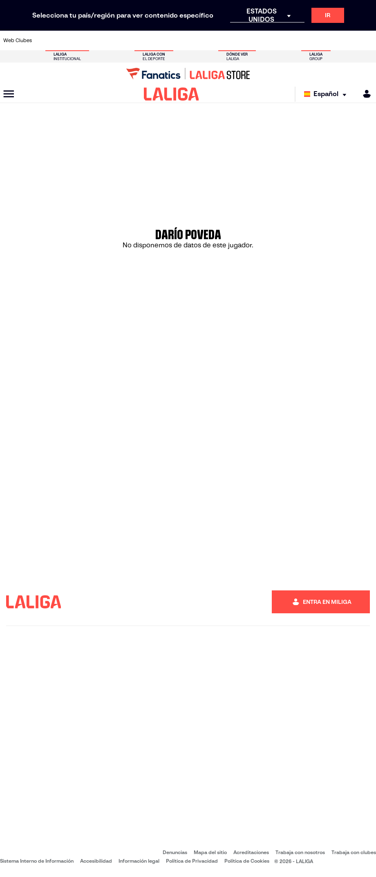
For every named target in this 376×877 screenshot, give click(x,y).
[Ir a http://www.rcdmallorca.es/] (247, 40)
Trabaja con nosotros (300, 852)
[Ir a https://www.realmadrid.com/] (281, 40)
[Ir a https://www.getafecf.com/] (145, 40)
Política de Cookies (246, 861)
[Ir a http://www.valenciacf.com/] (349, 40)
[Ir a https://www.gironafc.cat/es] (162, 40)
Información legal (139, 861)
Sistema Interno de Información (37, 861)
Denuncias (175, 852)
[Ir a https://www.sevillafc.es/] (332, 40)
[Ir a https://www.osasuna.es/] (77, 40)
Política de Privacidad (192, 861)
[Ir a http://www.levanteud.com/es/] (179, 40)
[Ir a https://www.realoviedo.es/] (298, 40)
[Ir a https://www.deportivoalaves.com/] (94, 40)
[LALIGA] (171, 94)
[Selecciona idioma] (327, 94)
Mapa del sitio (210, 852)
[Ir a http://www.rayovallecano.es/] (196, 40)
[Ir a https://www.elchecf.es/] (111, 40)
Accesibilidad (96, 861)
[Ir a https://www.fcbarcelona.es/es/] (128, 40)
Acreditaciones (251, 852)
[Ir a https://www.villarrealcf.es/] (366, 40)
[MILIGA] (364, 94)
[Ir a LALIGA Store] (188, 73)
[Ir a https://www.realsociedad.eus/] (315, 40)
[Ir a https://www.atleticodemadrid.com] (60, 40)
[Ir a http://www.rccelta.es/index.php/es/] (213, 40)
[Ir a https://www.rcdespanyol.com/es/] (230, 40)
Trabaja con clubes (353, 852)
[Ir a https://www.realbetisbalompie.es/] (264, 40)
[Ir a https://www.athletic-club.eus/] (43, 40)
